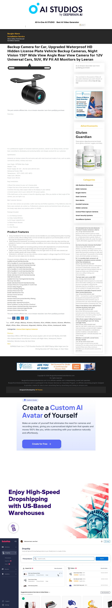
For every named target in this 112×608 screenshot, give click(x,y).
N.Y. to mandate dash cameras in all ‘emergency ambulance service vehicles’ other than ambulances (88, 260)
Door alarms (80, 200)
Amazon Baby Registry (14, 287)
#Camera (30, 322)
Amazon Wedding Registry (15, 289)
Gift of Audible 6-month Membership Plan (20, 271)
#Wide (64, 325)
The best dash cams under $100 (85, 277)
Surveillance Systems (83, 219)
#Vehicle (39, 325)
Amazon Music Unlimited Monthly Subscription (22, 306)
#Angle (17, 322)
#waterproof (57, 325)
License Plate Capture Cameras (27, 329)
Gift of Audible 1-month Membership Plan (20, 273)
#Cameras (36, 322)
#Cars (42, 322)
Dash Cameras (81, 196)
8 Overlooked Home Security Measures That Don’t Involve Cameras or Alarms (88, 229)
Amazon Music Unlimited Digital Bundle (19, 308)
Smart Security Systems (84, 215)
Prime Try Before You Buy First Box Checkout (21, 304)
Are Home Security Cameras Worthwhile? (88, 245)
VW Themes (39, 390)
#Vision (50, 325)
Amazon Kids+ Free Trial (14, 300)
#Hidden (48, 322)
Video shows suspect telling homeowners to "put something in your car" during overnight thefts (88, 321)
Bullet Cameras (81, 189)
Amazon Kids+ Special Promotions (18, 302)
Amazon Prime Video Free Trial (17, 310)
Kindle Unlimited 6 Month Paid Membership (21, 283)
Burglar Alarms (81, 193)
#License (60, 322)
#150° (12, 322)
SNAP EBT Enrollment (13, 277)
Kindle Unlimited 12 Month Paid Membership (21, 275)
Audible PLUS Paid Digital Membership (19, 267)
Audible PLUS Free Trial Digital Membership (20, 279)
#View (45, 325)
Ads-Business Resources (84, 185)
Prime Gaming (12, 296)
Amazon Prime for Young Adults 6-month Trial (22, 285)
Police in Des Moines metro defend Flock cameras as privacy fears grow (88, 306)
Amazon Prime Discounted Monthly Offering (21, 298)
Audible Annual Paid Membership (17, 261)
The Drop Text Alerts (13, 281)
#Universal (24, 325)
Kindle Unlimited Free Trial (15, 292)
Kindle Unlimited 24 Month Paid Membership (21, 265)
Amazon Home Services (15, 294)
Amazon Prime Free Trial (15, 291)
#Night (8, 325)
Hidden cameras (82, 208)
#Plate (13, 325)
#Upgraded (32, 325)
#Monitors (67, 322)
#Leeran (54, 322)
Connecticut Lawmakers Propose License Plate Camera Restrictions (88, 291)
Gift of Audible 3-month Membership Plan (20, 269)
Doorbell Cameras (82, 204)
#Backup (23, 322)
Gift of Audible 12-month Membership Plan (20, 263)
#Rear (18, 325)
